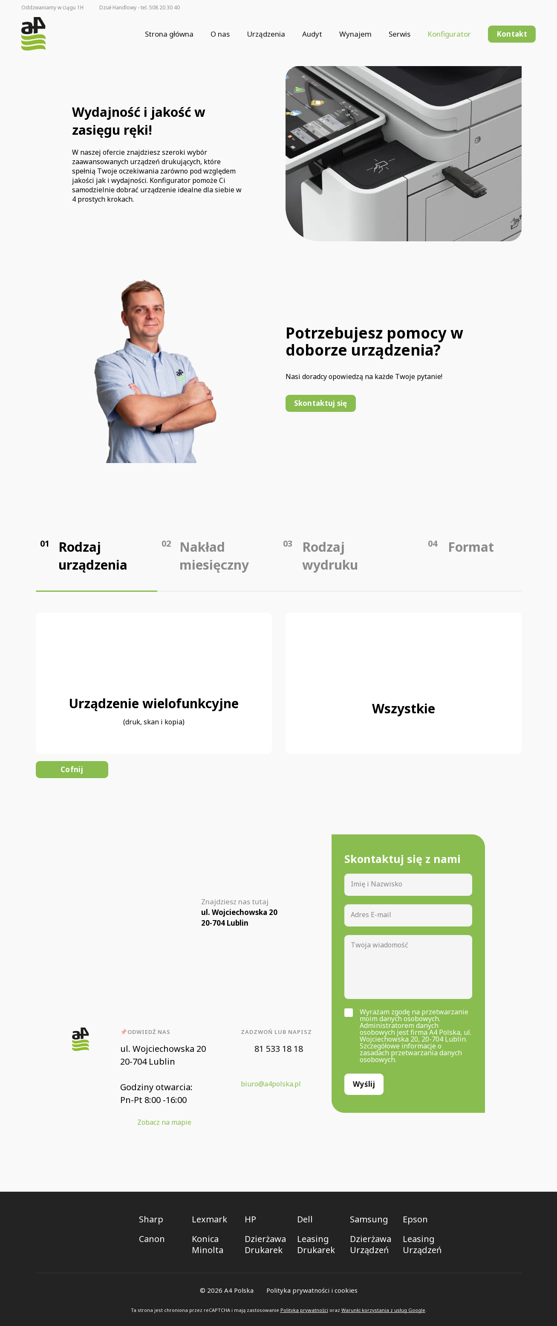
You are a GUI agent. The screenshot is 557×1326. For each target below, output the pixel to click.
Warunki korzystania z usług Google (383, 1310)
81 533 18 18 (278, 1048)
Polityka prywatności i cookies (312, 1290)
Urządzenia (266, 34)
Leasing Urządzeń (422, 1244)
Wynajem (355, 34)
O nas (220, 34)
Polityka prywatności (304, 1310)
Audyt (312, 34)
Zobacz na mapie (164, 1122)
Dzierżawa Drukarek (265, 1244)
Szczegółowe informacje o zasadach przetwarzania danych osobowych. (411, 1052)
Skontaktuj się (320, 403)
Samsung (369, 1219)
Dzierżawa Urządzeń (370, 1244)
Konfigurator (449, 34)
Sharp (151, 1219)
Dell (305, 1219)
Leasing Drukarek (316, 1244)
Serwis (399, 34)
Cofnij (72, 769)
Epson (415, 1219)
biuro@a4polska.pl (271, 1084)
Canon (152, 1239)
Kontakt (511, 34)
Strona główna (169, 34)
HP (250, 1219)
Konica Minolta (207, 1244)
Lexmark (209, 1219)
